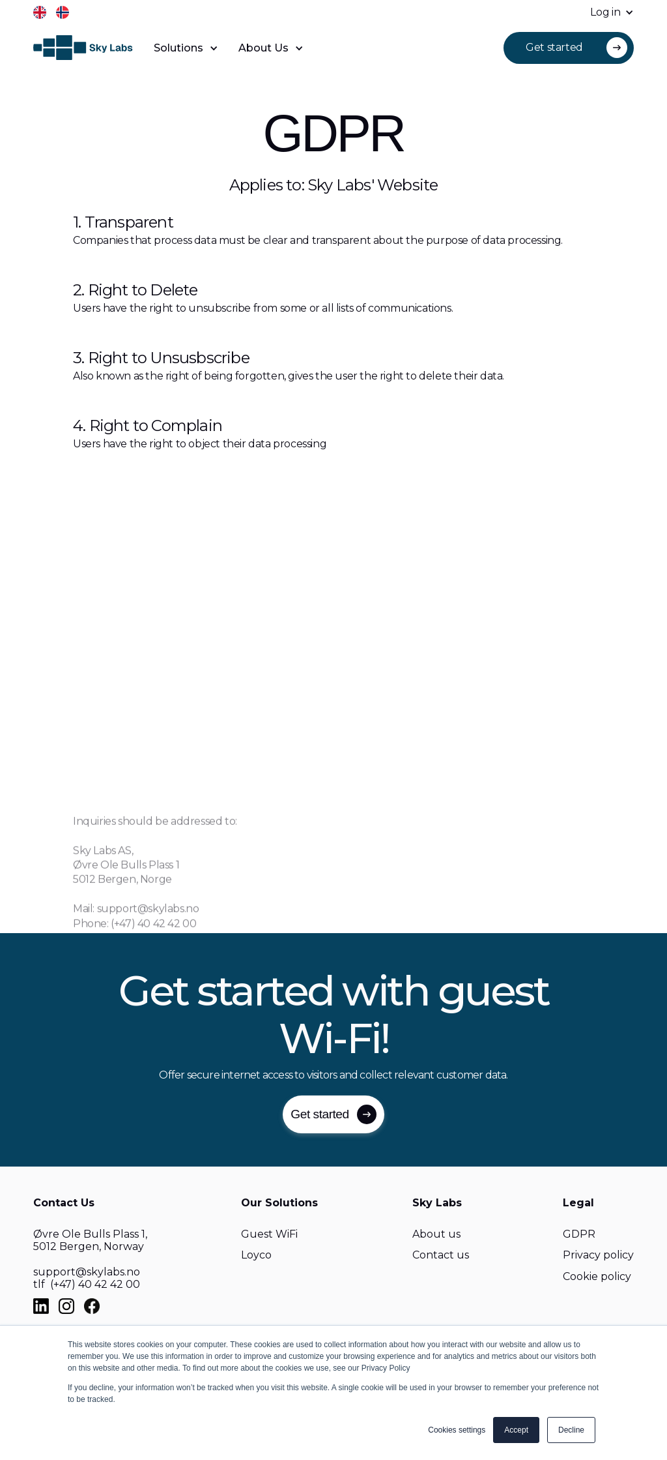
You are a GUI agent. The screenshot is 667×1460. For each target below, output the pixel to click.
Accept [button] (516, 1430)
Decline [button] (571, 1430)
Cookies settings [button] (456, 1430)
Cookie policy (597, 1276)
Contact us (440, 1255)
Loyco (256, 1255)
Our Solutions (279, 1203)
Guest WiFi (269, 1234)
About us (436, 1234)
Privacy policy (598, 1255)
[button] (605, 12)
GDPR (579, 1234)
